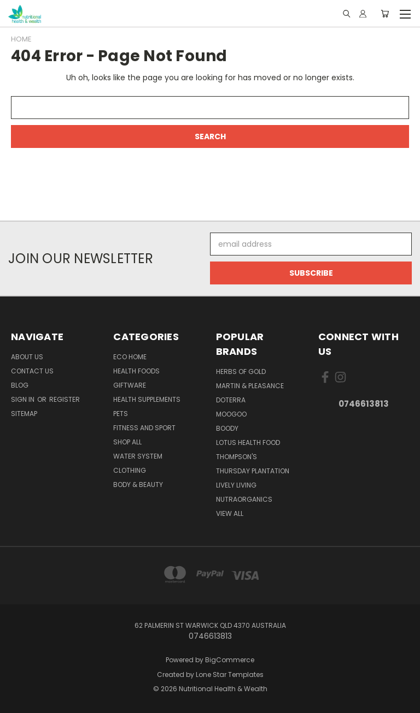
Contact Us (32, 371)
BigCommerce (229, 659)
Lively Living (236, 485)
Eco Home (130, 356)
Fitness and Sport (144, 427)
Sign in (23, 399)
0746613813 (364, 403)
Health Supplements (146, 399)
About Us (27, 356)
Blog (19, 385)
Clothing (129, 470)
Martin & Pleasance (250, 385)
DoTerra (231, 400)
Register (64, 399)
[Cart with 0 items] (384, 13)
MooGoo (231, 414)
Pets (120, 413)
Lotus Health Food (248, 442)
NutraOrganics (244, 499)
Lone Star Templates (230, 674)
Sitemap (24, 413)
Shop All (127, 442)
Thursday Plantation (252, 471)
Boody (227, 428)
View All (229, 513)
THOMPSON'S (236, 456)
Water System (137, 456)
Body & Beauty (138, 484)
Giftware (129, 385)
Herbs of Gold (241, 371)
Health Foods (136, 371)
